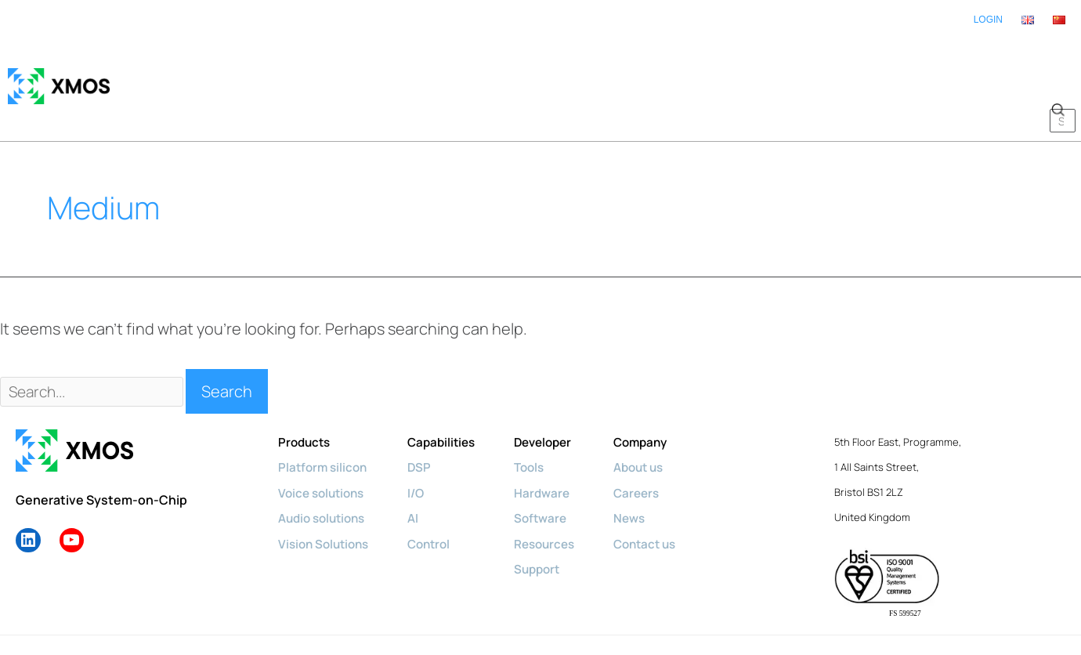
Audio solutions (325, 470)
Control (437, 495)
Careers (654, 445)
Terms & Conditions (518, 613)
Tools (542, 420)
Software (553, 470)
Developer (557, 394)
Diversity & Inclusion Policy (392, 613)
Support (550, 520)
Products (306, 394)
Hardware (555, 445)
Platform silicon (324, 420)
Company (659, 394)
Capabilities (450, 394)
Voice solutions (324, 445)
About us (657, 420)
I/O (423, 445)
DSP (426, 420)
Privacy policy (280, 613)
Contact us (663, 495)
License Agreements (630, 613)
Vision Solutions (326, 495)
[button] (1057, 63)
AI (420, 470)
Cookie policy (200, 613)
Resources (558, 495)
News (646, 470)
